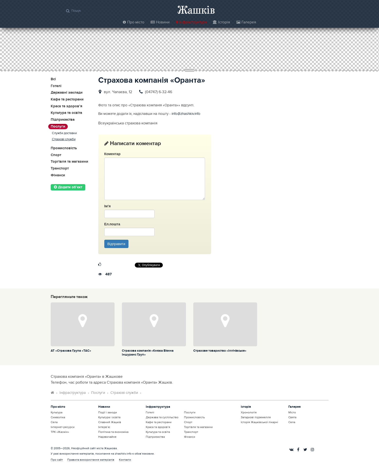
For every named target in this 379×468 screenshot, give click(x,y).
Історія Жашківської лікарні (259, 422)
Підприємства (63, 120)
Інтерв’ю (104, 427)
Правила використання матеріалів (90, 459)
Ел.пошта (112, 224)
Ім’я (107, 206)
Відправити (116, 244)
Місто (292, 412)
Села (54, 422)
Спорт (56, 155)
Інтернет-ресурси (63, 427)
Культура (56, 412)
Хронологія (249, 412)
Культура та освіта (66, 113)
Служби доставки (64, 133)
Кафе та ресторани (67, 99)
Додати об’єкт (68, 187)
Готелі (56, 86)
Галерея (246, 22)
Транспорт (60, 168)
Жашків (196, 9)
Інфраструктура (191, 22)
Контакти (125, 459)
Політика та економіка (113, 432)
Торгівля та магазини (69, 162)
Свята (292, 417)
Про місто (133, 22)
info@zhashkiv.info (186, 114)
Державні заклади (67, 93)
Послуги (58, 126)
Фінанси (58, 175)
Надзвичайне (107, 436)
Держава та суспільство (162, 417)
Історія (221, 22)
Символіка (58, 417)
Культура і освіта (109, 417)
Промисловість (64, 148)
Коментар (112, 154)
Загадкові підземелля (256, 417)
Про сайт (57, 459)
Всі (53, 79)
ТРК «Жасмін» (60, 432)
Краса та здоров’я (66, 106)
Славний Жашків (109, 422)
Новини (160, 22)
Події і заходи (107, 412)
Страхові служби (64, 139)
